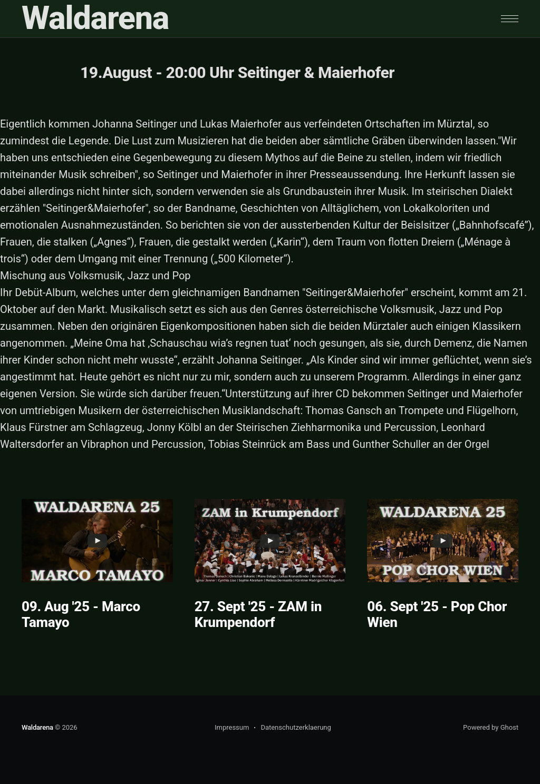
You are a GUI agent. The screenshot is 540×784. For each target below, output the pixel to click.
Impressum (232, 727)
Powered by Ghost (490, 727)
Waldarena (95, 18)
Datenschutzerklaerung (296, 727)
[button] (509, 18)
